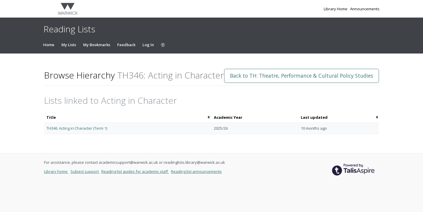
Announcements (365, 8)
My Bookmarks (96, 44)
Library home (56, 171)
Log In (148, 44)
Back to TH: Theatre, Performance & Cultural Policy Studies (301, 75)
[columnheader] (128, 117)
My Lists (68, 44)
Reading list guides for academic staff (135, 171)
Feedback (126, 44)
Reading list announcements (196, 171)
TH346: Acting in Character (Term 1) (76, 128)
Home (48, 44)
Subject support (85, 171)
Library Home (336, 8)
